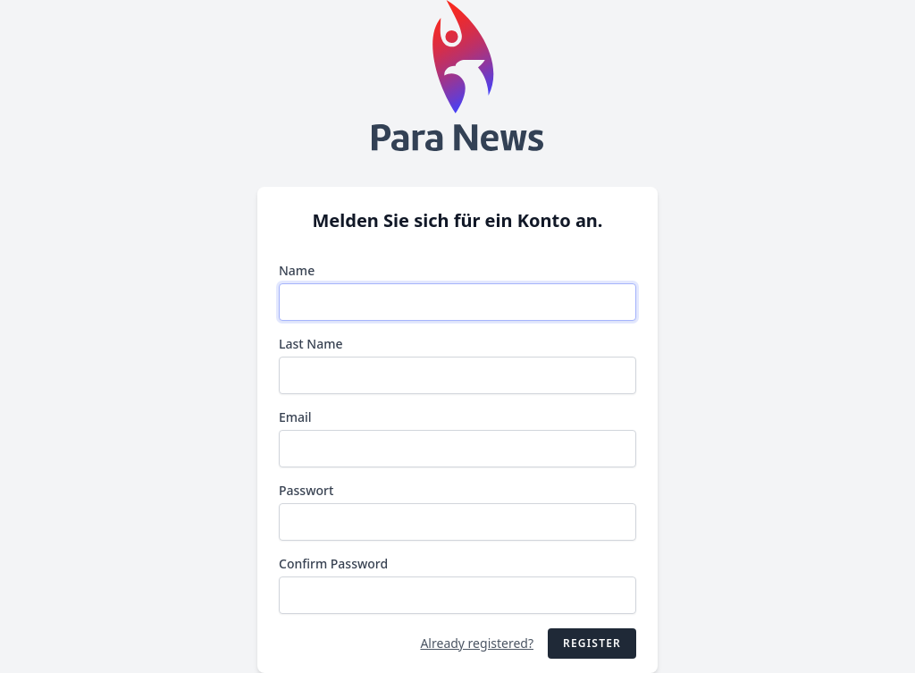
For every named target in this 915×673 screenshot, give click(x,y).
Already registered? (476, 643)
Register (592, 643)
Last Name (310, 343)
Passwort (306, 490)
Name (297, 270)
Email (295, 416)
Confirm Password (333, 563)
